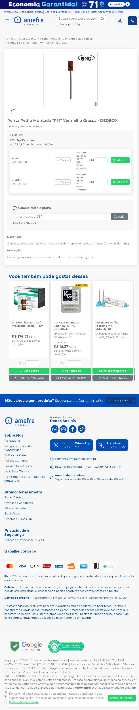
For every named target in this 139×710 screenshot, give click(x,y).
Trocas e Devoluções (18, 466)
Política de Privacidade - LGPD (24, 540)
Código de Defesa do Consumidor (18, 448)
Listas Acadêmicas (102, 12)
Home (8, 38)
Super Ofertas (13, 497)
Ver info (63, 160)
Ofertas (119, 12)
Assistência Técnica (31, 12)
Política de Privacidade (24, 702)
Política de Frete (15, 455)
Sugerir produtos (121, 400)
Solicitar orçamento (112, 370)
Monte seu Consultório (58, 12)
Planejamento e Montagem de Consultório (24, 478)
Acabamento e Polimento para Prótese (66, 38)
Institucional (11, 12)
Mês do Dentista (15, 508)
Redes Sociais (81, 12)
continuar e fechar (121, 697)
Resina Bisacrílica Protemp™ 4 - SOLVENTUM (107, 326)
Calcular (120, 216)
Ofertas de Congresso (18, 503)
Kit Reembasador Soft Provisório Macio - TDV (27, 324)
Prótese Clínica (26, 38)
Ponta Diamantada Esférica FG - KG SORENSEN (66, 326)
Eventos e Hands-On (18, 519)
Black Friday (12, 513)
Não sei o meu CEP (25, 222)
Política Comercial (16, 460)
